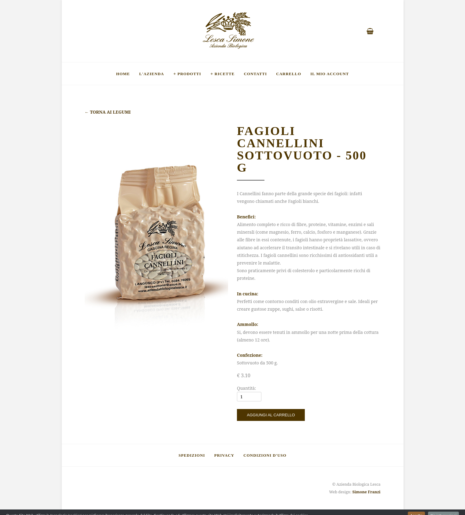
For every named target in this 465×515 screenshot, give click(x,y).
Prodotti (189, 73)
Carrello (288, 73)
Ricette (225, 73)
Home (123, 73)
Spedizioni (192, 455)
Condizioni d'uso (264, 455)
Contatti (255, 73)
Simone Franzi (366, 492)
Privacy (224, 455)
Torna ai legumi (108, 112)
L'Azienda (151, 73)
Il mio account (329, 73)
